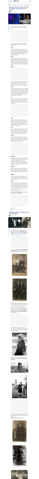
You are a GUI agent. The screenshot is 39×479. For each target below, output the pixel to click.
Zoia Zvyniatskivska (22, 234)
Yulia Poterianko (12, 11)
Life (15, 11)
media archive (14, 249)
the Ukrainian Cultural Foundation (19, 233)
